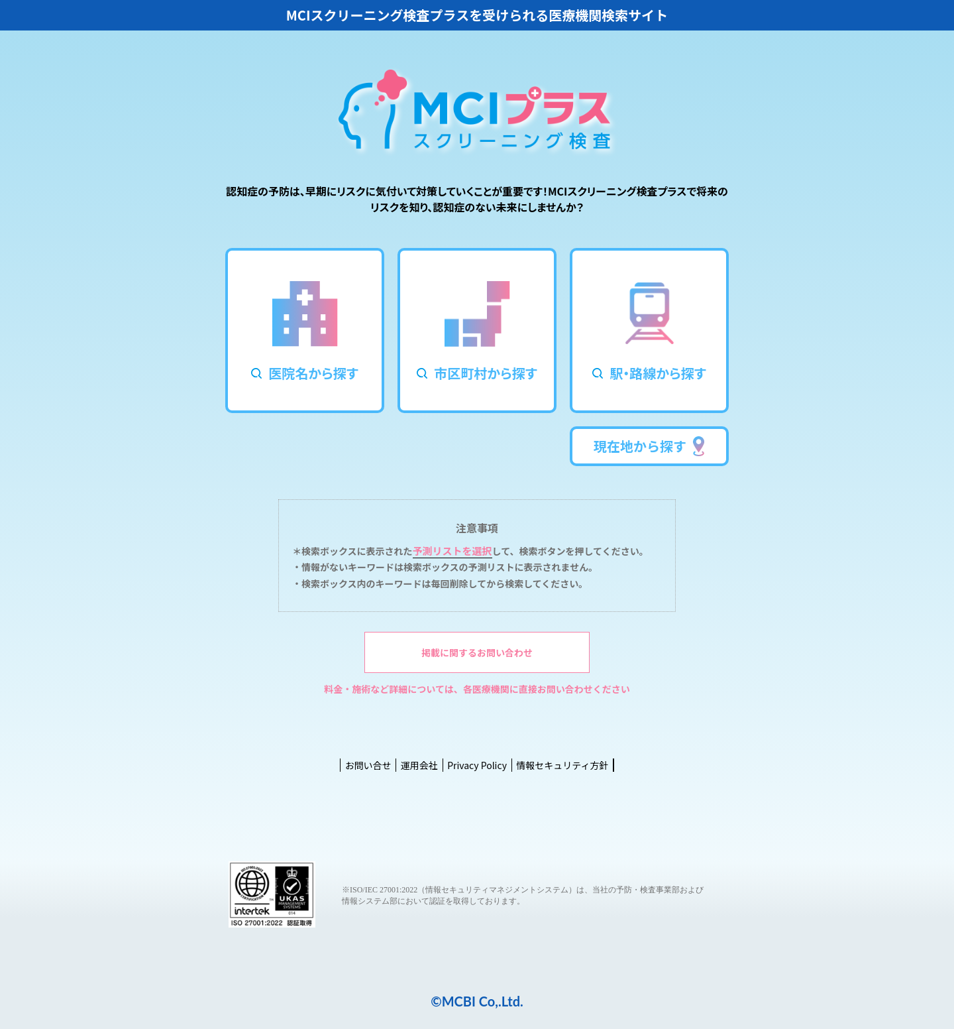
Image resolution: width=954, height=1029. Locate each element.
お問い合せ (368, 765)
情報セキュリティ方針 (562, 765)
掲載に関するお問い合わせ (477, 652)
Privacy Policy (477, 765)
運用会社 (419, 765)
